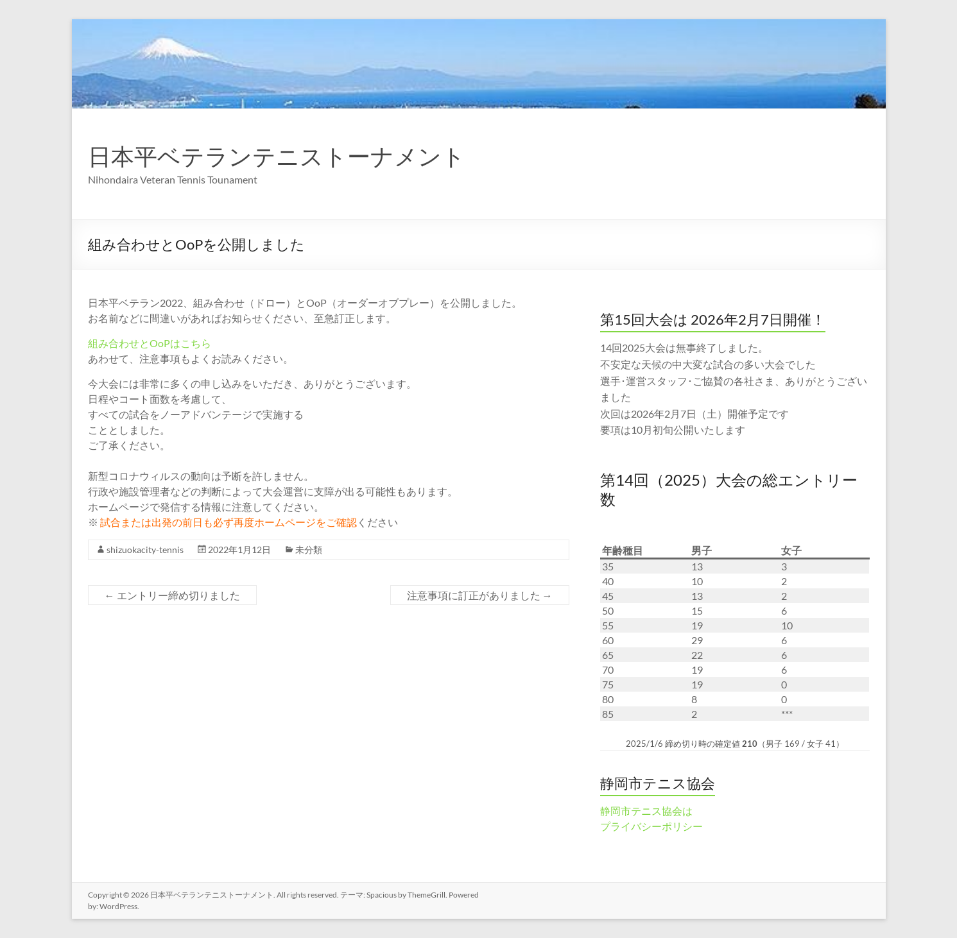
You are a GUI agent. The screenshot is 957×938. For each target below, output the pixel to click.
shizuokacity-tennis (145, 549)
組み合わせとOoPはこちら (149, 343)
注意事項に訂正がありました (480, 595)
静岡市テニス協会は (646, 811)
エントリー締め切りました (172, 595)
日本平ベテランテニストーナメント (276, 156)
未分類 (308, 549)
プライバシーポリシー (651, 826)
